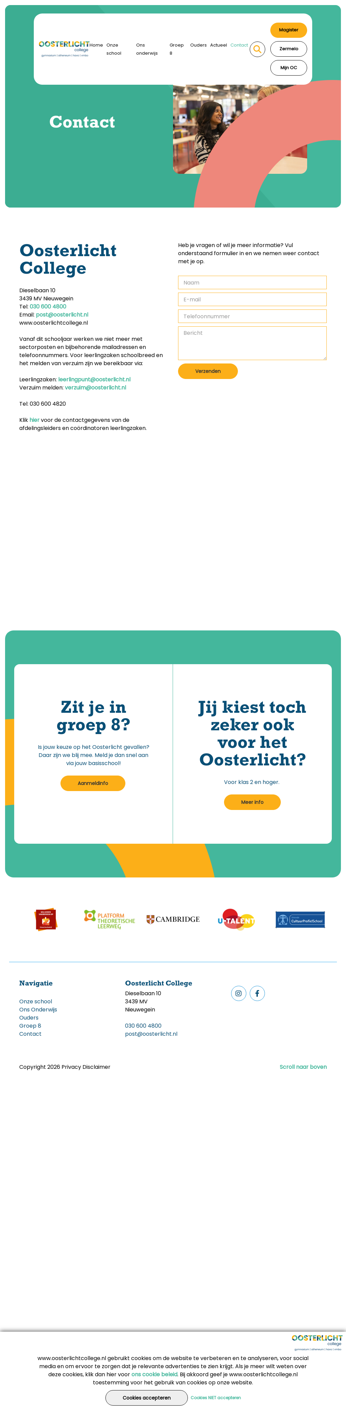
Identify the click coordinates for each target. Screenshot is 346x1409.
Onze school (113, 49)
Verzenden (208, 371)
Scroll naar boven (303, 1067)
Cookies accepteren (147, 1397)
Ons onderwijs (147, 49)
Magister (288, 30)
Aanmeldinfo (93, 783)
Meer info (252, 802)
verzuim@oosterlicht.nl (96, 387)
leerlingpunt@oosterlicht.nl (94, 379)
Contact (239, 45)
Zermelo (288, 49)
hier (34, 420)
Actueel (218, 45)
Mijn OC (288, 67)
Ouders (198, 45)
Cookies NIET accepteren (216, 1398)
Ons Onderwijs (38, 1009)
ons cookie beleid (154, 1374)
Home (96, 45)
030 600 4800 (48, 306)
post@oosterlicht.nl (62, 315)
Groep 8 (177, 49)
